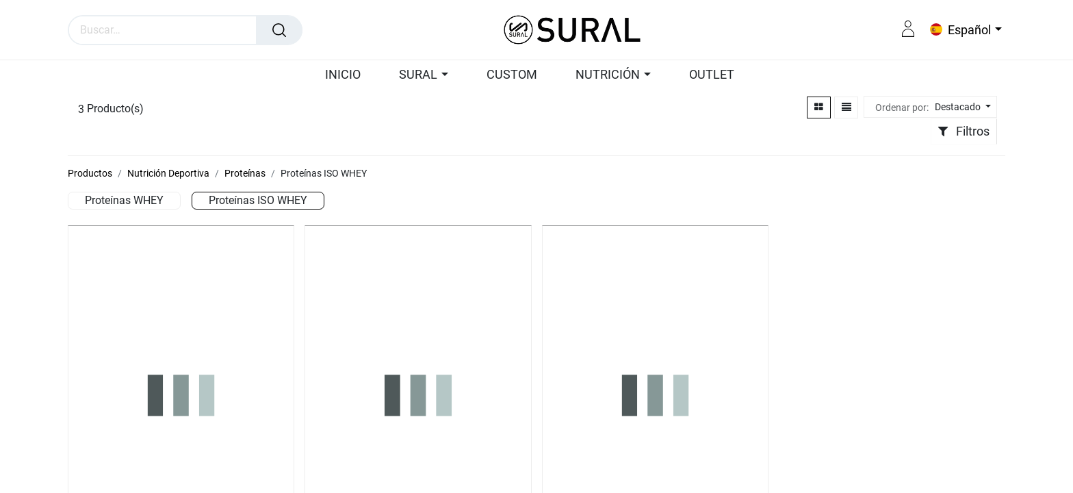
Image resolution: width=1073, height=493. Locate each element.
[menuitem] (349, 75)
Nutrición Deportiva (168, 173)
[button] (961, 107)
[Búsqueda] (279, 30)
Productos (90, 173)
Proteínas (245, 173)
